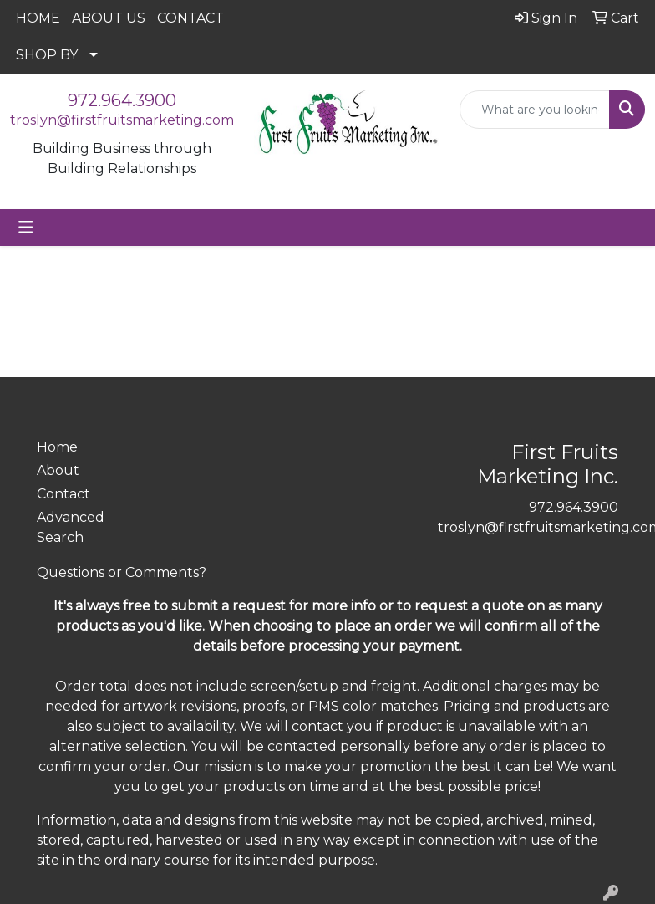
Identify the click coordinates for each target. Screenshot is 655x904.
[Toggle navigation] (25, 227)
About (58, 470)
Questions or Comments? (121, 572)
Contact (63, 494)
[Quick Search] (535, 109)
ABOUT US (108, 18)
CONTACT (190, 18)
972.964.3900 (122, 100)
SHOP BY (47, 55)
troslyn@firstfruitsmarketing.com (122, 120)
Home (57, 447)
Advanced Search (70, 527)
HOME (38, 18)
